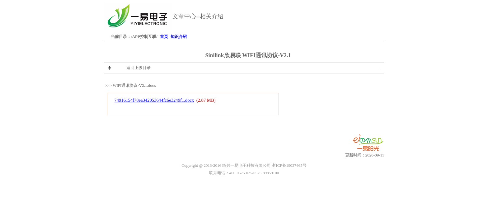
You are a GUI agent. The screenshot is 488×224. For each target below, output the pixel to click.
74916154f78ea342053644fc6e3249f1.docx (154, 100)
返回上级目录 (138, 67)
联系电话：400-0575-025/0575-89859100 (244, 172)
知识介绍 (179, 36)
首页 (164, 36)
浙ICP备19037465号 (289, 165)
